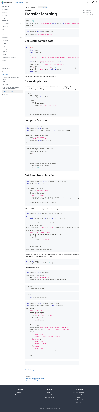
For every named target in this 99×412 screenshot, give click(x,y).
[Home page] (26, 7)
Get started (5, 9)
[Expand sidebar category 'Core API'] (21, 15)
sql (3, 29)
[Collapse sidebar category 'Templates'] (21, 74)
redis (4, 35)
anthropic (5, 40)
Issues (49, 395)
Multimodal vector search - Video (10, 80)
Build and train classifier (88, 15)
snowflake (6, 32)
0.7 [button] (88, 2)
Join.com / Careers (79, 392)
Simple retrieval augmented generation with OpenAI (11, 88)
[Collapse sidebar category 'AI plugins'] (21, 37)
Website (20, 392)
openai (5, 52)
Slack (79, 397)
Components (5, 18)
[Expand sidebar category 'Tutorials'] (21, 12)
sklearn (5, 60)
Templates (5, 74)
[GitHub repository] (93, 2)
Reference (5, 94)
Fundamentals (6, 68)
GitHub (49, 392)
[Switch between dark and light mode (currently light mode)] (96, 2)
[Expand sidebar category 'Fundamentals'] (21, 68)
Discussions (49, 397)
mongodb (5, 26)
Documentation (19, 2)
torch (4, 54)
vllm (4, 66)
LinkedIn (79, 395)
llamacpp (5, 49)
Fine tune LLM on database (11, 77)
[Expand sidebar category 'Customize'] (21, 20)
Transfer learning (8, 91)
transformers (6, 63)
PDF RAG (5, 84)
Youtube (79, 402)
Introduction (5, 6)
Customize (5, 21)
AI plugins (5, 37)
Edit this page (30, 370)
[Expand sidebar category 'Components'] (21, 18)
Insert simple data (87, 10)
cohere (5, 43)
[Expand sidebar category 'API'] (21, 71)
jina (4, 46)
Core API (4, 15)
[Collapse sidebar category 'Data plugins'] (21, 23)
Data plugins (5, 23)
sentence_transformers (9, 57)
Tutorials (4, 12)
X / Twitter (79, 400)
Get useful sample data (88, 8)
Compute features (87, 12)
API (27, 2)
